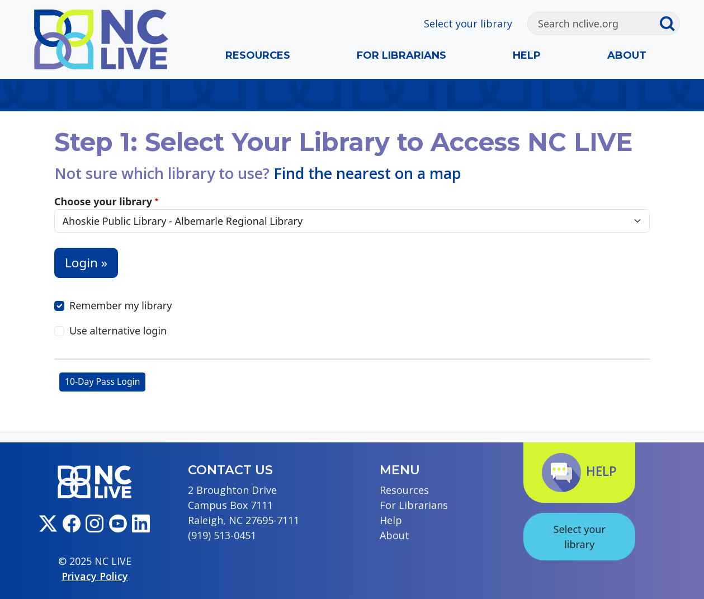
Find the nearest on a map (367, 173)
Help (527, 55)
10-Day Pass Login (102, 381)
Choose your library (103, 201)
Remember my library (120, 305)
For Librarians (401, 55)
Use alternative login (118, 330)
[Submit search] (669, 23)
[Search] (593, 23)
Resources (257, 55)
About (626, 55)
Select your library (468, 23)
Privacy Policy (95, 576)
